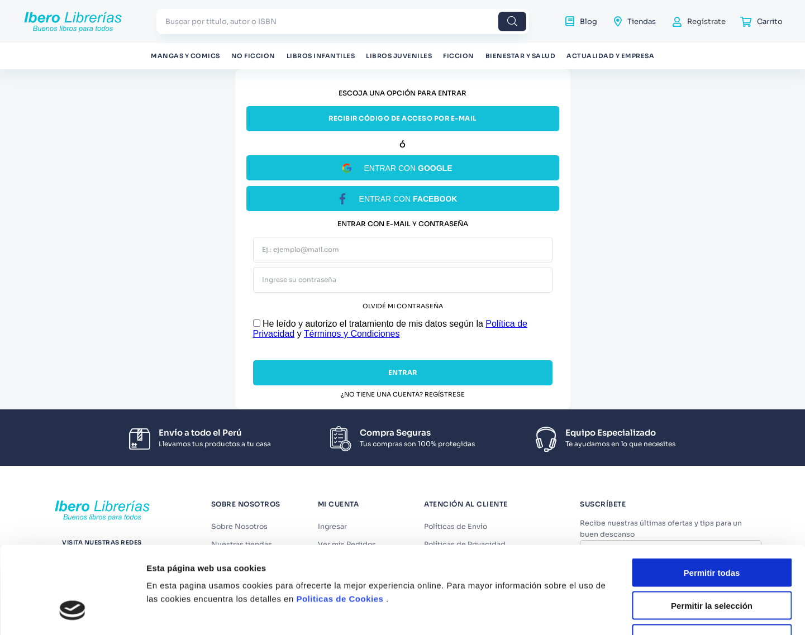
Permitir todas (712, 480)
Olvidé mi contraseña (403, 306)
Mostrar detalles (604, 595)
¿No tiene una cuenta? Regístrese (403, 394)
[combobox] (342, 21)
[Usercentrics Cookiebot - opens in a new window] (72, 595)
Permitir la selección (711, 513)
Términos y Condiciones (352, 333)
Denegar (711, 546)
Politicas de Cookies (339, 506)
